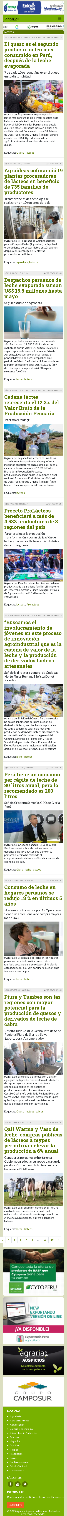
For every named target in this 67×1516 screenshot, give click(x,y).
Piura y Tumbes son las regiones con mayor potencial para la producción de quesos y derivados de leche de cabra (32, 1010)
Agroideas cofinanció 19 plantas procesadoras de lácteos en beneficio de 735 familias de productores (33, 181)
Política (14, 1449)
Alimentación (17, 1424)
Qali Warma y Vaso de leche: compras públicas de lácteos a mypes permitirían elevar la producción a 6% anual (33, 1140)
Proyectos (15, 1457)
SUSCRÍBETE (15, 1505)
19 (52, 1239)
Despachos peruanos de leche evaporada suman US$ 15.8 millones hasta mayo (33, 288)
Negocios (15, 1441)
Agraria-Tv (15, 1416)
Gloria (19, 869)
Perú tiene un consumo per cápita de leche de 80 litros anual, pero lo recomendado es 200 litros (32, 785)
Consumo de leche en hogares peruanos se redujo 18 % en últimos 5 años (33, 895)
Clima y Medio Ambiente (23, 1432)
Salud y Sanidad (18, 1466)
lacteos (30, 152)
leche (19, 379)
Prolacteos (32, 604)
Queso (20, 152)
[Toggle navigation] (59, 18)
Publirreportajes (19, 1462)
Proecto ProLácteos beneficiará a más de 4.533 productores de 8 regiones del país (31, 518)
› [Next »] (58, 1239)
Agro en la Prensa (19, 1420)
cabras (39, 1111)
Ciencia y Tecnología (21, 1428)
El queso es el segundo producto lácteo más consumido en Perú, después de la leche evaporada (31, 55)
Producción (16, 1453)
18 (44, 1239)
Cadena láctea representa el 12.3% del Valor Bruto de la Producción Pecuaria (31, 405)
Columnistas (17, 1470)
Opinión (14, 1445)
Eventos (14, 1437)
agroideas (22, 262)
